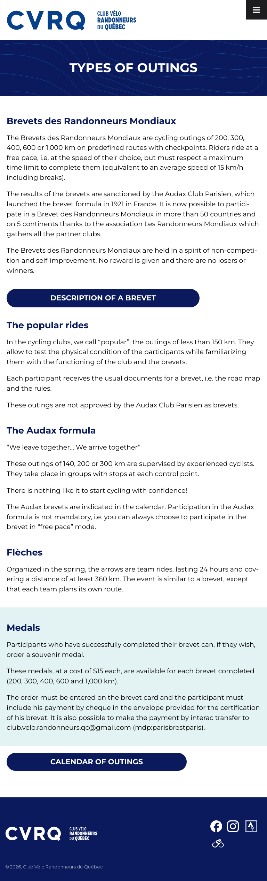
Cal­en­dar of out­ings (96, 762)
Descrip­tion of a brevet (103, 298)
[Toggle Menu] (256, 10)
